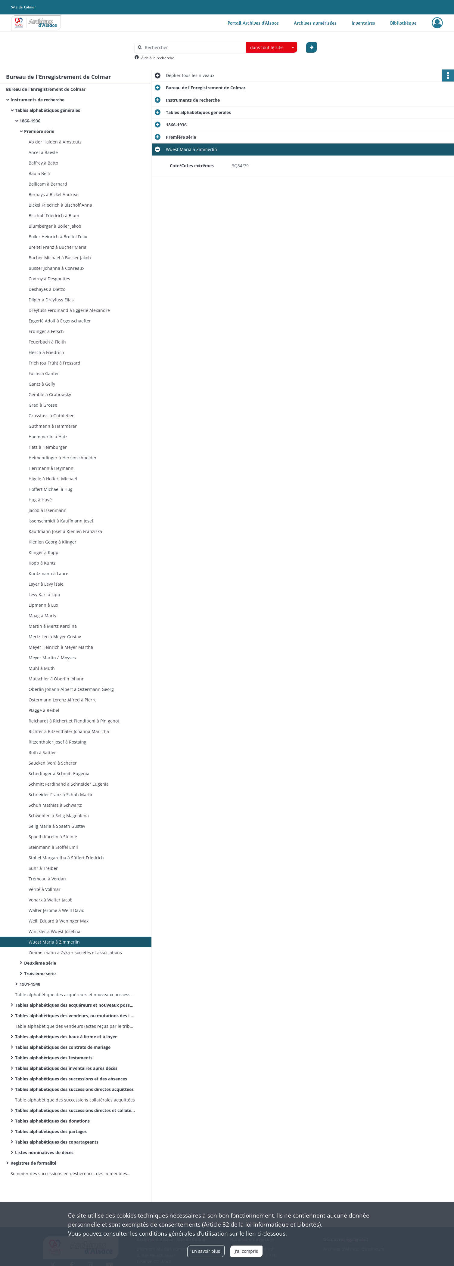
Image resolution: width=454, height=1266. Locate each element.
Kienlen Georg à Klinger (52, 542)
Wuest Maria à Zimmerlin (54, 942)
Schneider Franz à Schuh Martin (61, 794)
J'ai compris (246, 1251)
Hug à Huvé (40, 500)
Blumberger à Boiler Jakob (55, 226)
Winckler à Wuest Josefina (54, 931)
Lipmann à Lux (43, 605)
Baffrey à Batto (43, 163)
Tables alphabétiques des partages (51, 1131)
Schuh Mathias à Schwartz (55, 805)
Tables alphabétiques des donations (52, 1121)
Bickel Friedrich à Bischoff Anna (60, 205)
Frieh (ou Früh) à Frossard (54, 363)
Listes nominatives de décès (44, 1152)
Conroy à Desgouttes (49, 279)
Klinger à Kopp (43, 552)
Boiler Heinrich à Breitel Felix (58, 236)
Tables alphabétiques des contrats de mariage (62, 1047)
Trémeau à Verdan (47, 879)
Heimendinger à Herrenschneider (63, 458)
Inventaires (363, 23)
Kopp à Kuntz (42, 563)
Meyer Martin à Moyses (52, 658)
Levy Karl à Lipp (44, 594)
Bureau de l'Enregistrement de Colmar (46, 89)
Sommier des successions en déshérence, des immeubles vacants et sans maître (71, 1173)
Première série (39, 131)
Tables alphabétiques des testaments (53, 1058)
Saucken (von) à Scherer (53, 763)
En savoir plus (206, 1251)
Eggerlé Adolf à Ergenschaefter (60, 321)
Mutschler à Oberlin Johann (57, 679)
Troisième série (40, 973)
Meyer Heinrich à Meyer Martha (61, 647)
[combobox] (271, 47)
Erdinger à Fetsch (46, 331)
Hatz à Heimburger (48, 447)
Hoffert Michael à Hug (51, 489)
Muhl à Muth (42, 668)
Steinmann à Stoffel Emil (53, 847)
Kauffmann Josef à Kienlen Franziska (65, 531)
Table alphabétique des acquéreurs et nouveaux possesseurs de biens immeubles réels (75, 994)
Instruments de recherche (37, 100)
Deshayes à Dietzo (47, 289)
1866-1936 (30, 121)
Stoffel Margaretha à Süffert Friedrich (66, 858)
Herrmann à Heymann (51, 468)
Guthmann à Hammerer (53, 426)
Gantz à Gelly (42, 384)
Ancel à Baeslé (43, 152)
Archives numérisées (315, 23)
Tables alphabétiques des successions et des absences (71, 1079)
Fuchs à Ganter (44, 373)
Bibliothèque (403, 23)
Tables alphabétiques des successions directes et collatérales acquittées (75, 1110)
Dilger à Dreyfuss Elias (51, 300)
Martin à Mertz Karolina (53, 626)
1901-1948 (30, 984)
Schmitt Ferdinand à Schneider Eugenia (69, 784)
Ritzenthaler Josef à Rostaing (57, 742)
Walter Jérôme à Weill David (57, 910)
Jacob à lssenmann (48, 510)
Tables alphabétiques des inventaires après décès (66, 1068)
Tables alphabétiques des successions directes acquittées (74, 1089)
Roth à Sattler (42, 752)
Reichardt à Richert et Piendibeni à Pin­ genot (74, 721)
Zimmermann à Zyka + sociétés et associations (75, 952)
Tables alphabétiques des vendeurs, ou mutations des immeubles (75, 1015)
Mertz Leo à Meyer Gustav (55, 636)
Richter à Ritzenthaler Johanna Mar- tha (69, 731)
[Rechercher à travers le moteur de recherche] (193, 47)
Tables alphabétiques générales (47, 110)
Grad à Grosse (43, 405)
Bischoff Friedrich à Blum (54, 215)
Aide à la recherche (157, 57)
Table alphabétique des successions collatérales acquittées (75, 1100)
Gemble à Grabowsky (50, 394)
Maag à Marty (42, 615)
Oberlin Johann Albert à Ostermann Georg (71, 689)
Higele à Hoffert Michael (53, 479)
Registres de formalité (33, 1163)
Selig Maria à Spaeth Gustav (57, 826)
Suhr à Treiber (43, 868)
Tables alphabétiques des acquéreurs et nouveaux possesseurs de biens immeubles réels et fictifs (75, 1005)
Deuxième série (40, 963)
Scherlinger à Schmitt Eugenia (59, 773)
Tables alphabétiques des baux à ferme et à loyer (66, 1037)
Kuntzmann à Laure (48, 573)
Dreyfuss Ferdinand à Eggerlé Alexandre (69, 310)
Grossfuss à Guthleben (52, 415)
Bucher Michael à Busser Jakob (60, 257)
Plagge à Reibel (44, 710)
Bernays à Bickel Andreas (54, 194)
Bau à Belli (39, 173)
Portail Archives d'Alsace (253, 23)
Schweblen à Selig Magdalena (59, 815)
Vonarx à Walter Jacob (51, 900)
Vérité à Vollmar (45, 889)
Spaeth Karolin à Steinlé (53, 836)
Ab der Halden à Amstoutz (55, 142)
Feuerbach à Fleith (47, 342)
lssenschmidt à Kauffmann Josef (61, 521)
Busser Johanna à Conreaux (56, 268)
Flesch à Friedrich (46, 352)
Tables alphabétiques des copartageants (56, 1142)
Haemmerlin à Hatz (48, 436)
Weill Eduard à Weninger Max (59, 921)
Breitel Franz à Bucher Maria (57, 247)
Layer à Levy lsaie (46, 584)
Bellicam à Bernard (48, 184)
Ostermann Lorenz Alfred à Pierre (63, 700)
